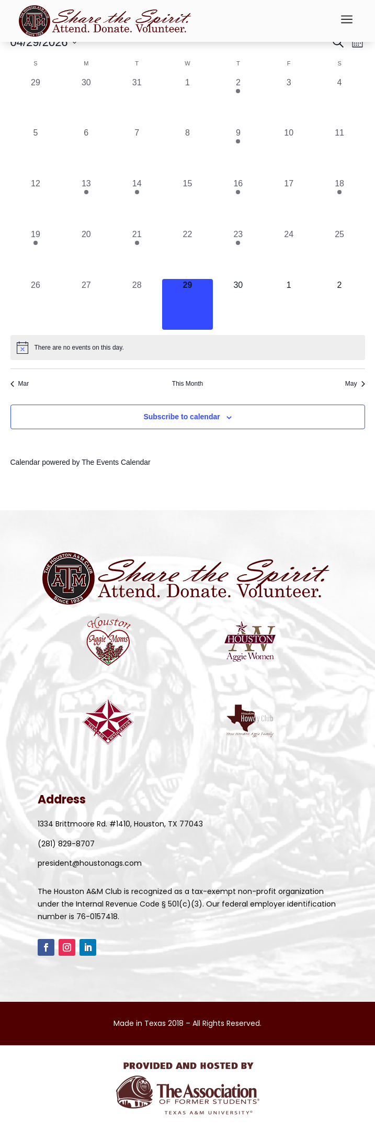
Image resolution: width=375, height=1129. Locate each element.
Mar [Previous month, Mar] (19, 383)
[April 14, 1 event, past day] (136, 202)
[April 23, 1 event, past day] (238, 253)
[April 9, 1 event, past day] (238, 152)
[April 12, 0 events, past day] (35, 202)
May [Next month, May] (355, 383)
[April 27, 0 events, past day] (86, 304)
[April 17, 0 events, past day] (289, 202)
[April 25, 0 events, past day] (339, 253)
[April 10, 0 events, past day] (289, 152)
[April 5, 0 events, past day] (35, 152)
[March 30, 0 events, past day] (86, 101)
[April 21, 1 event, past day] (136, 253)
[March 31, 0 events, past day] (136, 101)
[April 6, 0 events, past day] (86, 152)
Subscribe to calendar (181, 416)
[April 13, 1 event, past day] (86, 202)
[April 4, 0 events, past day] (339, 101)
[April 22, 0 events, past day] (187, 253)
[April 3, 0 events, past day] (289, 101)
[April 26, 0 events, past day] (35, 304)
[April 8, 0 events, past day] (187, 152)
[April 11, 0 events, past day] (339, 152)
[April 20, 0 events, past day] (86, 253)
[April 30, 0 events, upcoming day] (238, 304)
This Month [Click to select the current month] (187, 383)
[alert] (187, 347)
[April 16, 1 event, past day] (238, 202)
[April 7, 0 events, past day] (136, 152)
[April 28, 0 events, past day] (136, 304)
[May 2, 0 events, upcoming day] (339, 304)
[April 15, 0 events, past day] (187, 202)
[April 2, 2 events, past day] (238, 101)
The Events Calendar (116, 462)
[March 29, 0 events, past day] (35, 101)
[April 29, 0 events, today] (187, 304)
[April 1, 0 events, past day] (187, 101)
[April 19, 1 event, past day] (35, 253)
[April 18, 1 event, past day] (339, 202)
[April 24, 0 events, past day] (289, 253)
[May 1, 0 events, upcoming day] (289, 304)
